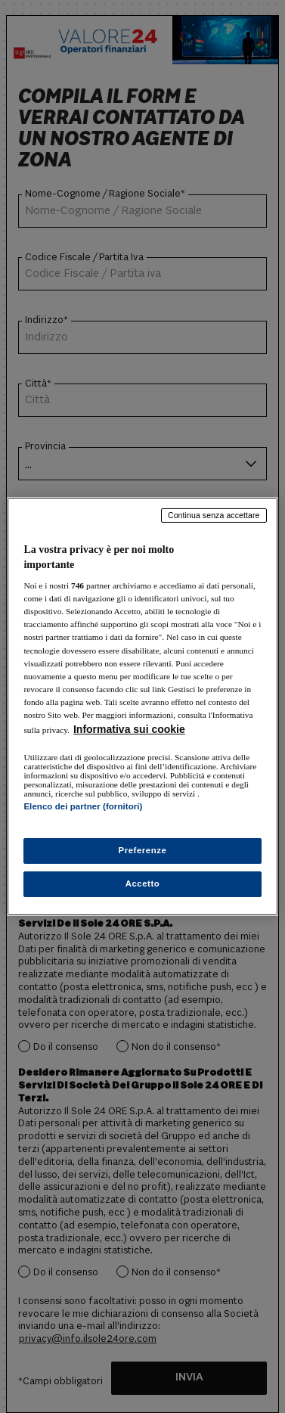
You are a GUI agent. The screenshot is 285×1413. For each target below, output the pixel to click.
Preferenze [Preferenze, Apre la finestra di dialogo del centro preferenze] (143, 850)
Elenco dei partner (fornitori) (82, 806)
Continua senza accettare (214, 515)
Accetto (142, 883)
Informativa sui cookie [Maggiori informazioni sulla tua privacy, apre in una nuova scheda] (129, 729)
